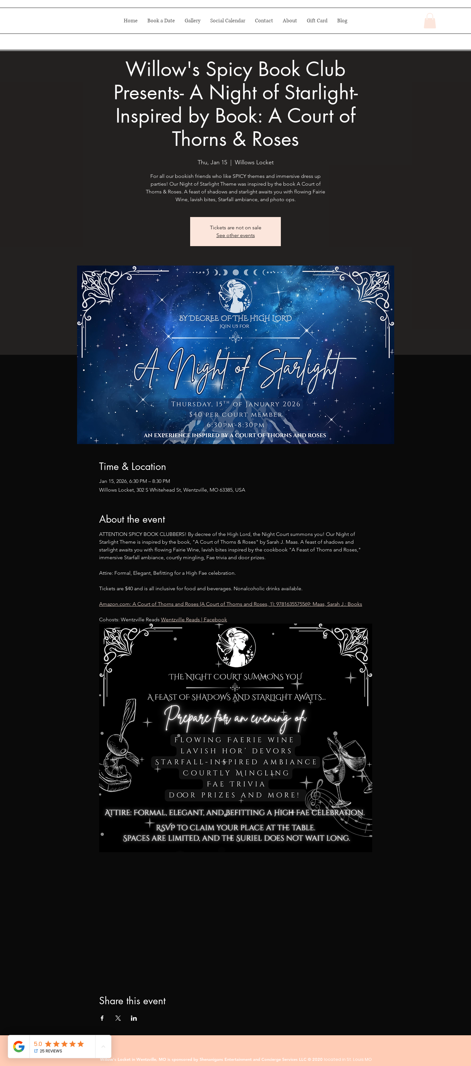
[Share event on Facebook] (102, 1018)
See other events (235, 235)
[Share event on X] (118, 1018)
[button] (429, 20)
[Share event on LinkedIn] (134, 1018)
